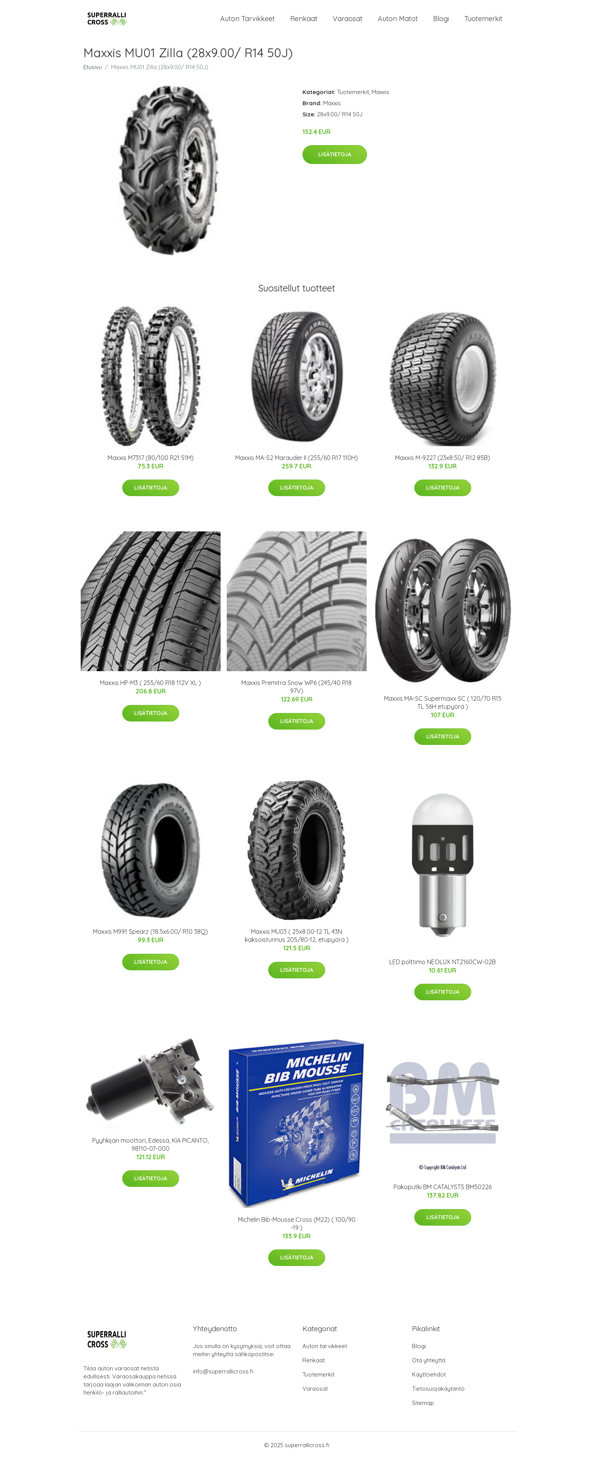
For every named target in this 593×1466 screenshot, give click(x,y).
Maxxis (380, 99)
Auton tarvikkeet (247, 22)
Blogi (441, 22)
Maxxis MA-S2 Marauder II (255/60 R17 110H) (296, 465)
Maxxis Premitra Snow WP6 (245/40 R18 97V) (296, 694)
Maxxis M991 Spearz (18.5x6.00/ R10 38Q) (150, 939)
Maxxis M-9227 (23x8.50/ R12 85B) (442, 465)
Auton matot (398, 22)
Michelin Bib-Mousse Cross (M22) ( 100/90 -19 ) (296, 1231)
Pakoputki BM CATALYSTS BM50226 (443, 1194)
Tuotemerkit (483, 22)
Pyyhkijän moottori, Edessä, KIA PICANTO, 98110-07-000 (150, 1152)
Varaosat (347, 22)
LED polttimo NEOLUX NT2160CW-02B (442, 969)
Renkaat (303, 22)
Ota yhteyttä (428, 1368)
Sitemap (423, 1410)
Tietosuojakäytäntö (438, 1396)
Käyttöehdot (429, 1382)
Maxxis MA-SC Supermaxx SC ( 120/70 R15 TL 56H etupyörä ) (443, 710)
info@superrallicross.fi (223, 1379)
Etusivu (92, 74)
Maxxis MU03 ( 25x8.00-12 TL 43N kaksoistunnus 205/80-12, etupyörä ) (297, 943)
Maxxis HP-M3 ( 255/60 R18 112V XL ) (150, 690)
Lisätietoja (334, 162)
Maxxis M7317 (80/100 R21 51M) (151, 465)
